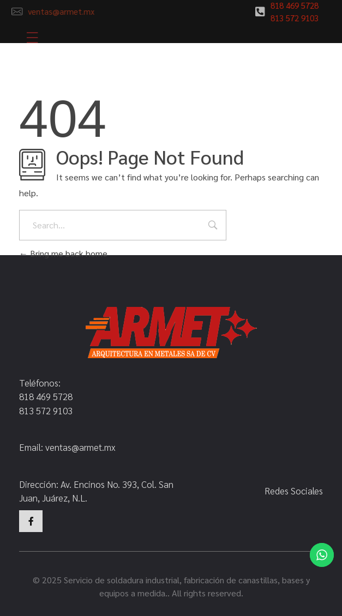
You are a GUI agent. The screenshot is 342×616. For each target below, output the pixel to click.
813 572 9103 (292, 18)
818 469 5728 (292, 5)
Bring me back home (63, 253)
